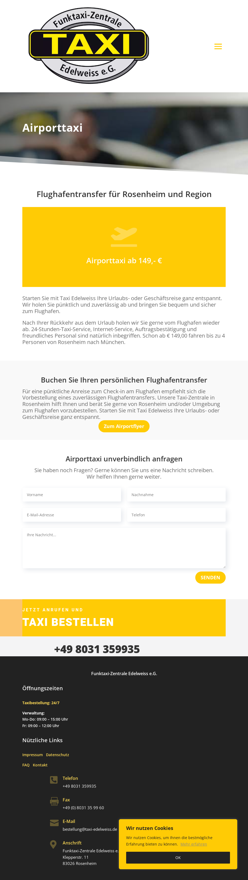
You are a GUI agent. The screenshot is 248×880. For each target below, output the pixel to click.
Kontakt (40, 764)
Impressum (34, 754)
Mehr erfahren (193, 844)
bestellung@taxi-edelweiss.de (90, 829)
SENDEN (210, 577)
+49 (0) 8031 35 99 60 (83, 807)
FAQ (27, 764)
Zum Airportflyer (124, 426)
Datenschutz (57, 754)
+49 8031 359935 (97, 648)
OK (178, 857)
